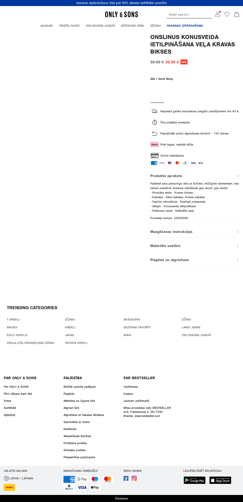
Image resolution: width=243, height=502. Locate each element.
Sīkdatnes (121, 498)
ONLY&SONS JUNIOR (196, 335)
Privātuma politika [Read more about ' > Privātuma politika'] (75, 443)
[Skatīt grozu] (236, 15)
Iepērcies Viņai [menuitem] (132, 26)
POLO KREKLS (17, 335)
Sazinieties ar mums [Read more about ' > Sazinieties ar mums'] (77, 422)
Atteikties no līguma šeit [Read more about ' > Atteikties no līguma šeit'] (79, 401)
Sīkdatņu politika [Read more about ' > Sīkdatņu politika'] (75, 450)
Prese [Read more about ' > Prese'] (7, 401)
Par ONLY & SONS (20, 378)
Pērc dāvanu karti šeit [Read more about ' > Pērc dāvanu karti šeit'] (18, 394)
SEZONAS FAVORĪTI (137, 327)
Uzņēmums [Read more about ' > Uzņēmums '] (131, 387)
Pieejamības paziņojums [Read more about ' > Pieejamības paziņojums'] (79, 457)
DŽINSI (69, 319)
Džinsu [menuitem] (155, 26)
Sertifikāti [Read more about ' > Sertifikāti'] (10, 408)
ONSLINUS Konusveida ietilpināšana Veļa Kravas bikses (192, 44)
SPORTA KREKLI (76, 343)
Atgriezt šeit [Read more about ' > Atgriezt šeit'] (71, 408)
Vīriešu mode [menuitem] (69, 26)
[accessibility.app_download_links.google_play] (196, 481)
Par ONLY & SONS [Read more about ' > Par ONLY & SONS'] (16, 387)
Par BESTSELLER (139, 378)
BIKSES (12, 327)
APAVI (127, 335)
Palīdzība (73, 378)
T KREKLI (13, 319)
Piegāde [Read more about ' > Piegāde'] (69, 394)
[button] (32, 478)
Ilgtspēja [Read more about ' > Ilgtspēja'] (9, 415)
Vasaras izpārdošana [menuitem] (185, 26)
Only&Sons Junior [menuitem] (100, 26)
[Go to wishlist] (227, 16)
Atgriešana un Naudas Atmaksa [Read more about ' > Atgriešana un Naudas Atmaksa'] (84, 415)
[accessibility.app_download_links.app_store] (222, 481)
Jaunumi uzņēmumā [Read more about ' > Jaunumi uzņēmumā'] (136, 401)
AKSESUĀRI (132, 319)
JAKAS (69, 335)
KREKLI (70, 327)
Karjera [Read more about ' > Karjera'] (128, 394)
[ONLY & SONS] (121, 16)
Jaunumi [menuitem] (46, 26)
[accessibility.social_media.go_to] (126, 480)
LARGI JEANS (191, 327)
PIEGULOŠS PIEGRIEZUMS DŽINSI (30, 343)
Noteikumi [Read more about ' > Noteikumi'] (70, 429)
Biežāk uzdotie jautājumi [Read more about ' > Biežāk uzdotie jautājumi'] (80, 387)
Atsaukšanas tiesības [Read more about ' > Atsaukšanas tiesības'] (77, 436)
